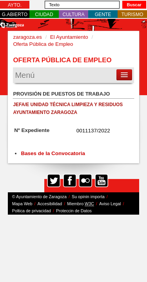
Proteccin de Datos (74, 210)
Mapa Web (22, 203)
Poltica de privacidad (31, 210)
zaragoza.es (27, 37)
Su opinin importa (88, 196)
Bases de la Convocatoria (53, 153)
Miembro (80, 203)
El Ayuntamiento (69, 37)
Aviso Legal (110, 203)
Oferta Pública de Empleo (43, 44)
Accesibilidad (50, 203)
